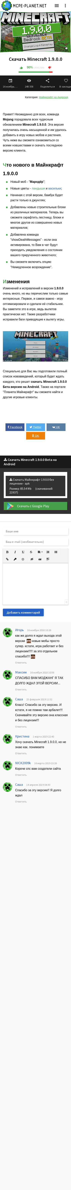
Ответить (21, 662)
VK (56, 427)
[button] (7, 552)
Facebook (15, 427)
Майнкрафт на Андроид (53, 97)
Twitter (35, 427)
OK (35, 435)
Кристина (22, 736)
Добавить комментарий (23, 612)
